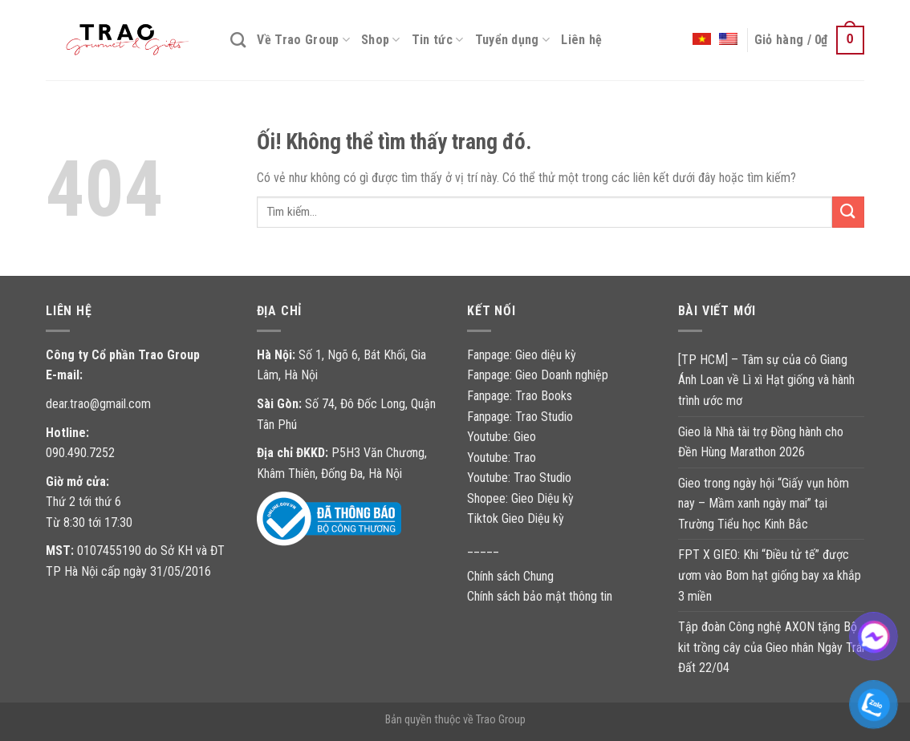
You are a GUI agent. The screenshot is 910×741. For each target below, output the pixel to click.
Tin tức (438, 40)
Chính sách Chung (510, 576)
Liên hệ (581, 39)
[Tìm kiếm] (238, 39)
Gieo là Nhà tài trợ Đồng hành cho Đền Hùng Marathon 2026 (760, 442)
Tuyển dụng (512, 40)
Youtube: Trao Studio (519, 477)
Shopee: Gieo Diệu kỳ (520, 498)
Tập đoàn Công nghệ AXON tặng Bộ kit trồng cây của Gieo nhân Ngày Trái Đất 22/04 (771, 647)
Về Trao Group (303, 40)
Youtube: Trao (503, 457)
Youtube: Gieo (501, 436)
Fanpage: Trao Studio (520, 416)
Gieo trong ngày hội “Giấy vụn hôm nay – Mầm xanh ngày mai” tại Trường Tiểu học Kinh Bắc (763, 504)
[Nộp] (848, 212)
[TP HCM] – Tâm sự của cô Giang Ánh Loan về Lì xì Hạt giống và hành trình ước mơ (766, 380)
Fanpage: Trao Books (521, 395)
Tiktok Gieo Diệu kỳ (515, 518)
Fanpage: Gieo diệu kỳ (521, 354)
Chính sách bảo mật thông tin (539, 596)
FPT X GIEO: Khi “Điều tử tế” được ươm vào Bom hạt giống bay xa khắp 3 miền (769, 575)
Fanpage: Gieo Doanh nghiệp (537, 375)
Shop (380, 40)
